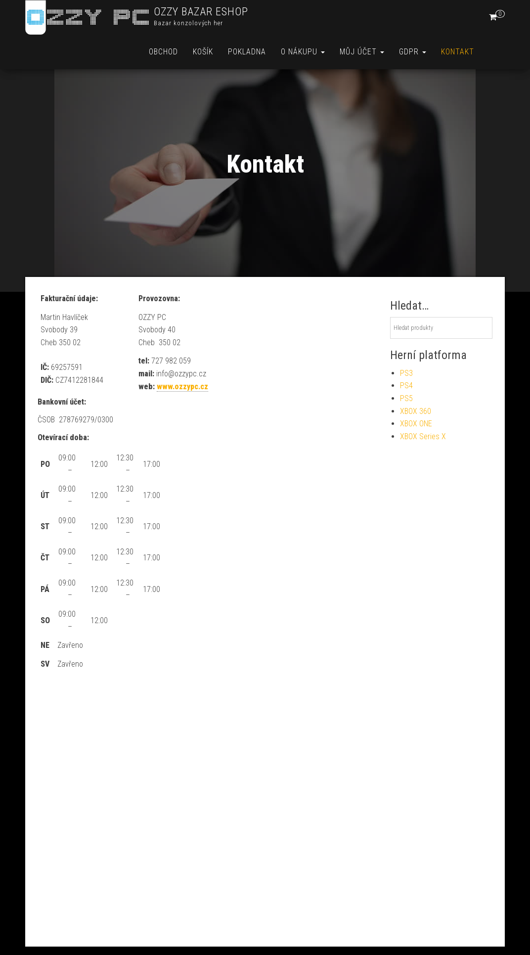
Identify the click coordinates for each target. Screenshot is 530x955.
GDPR (412, 51)
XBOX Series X (423, 436)
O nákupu (303, 51)
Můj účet (362, 51)
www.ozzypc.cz (182, 386)
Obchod (163, 51)
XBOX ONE (416, 423)
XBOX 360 (415, 411)
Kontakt (457, 51)
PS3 (406, 373)
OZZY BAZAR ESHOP (201, 11)
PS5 (406, 398)
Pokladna (247, 51)
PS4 (406, 385)
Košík (203, 51)
